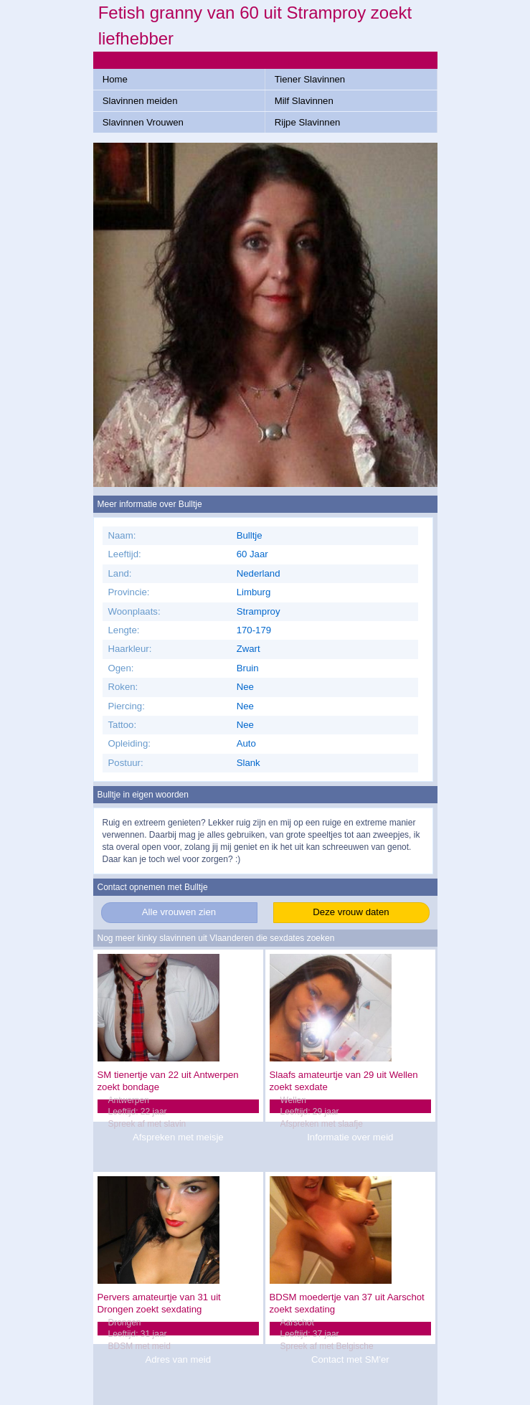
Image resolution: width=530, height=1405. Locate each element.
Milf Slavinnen (304, 100)
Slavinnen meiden (140, 100)
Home (115, 79)
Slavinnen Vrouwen (143, 122)
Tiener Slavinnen (310, 79)
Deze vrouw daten (351, 912)
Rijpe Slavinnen (308, 122)
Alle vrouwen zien (179, 912)
